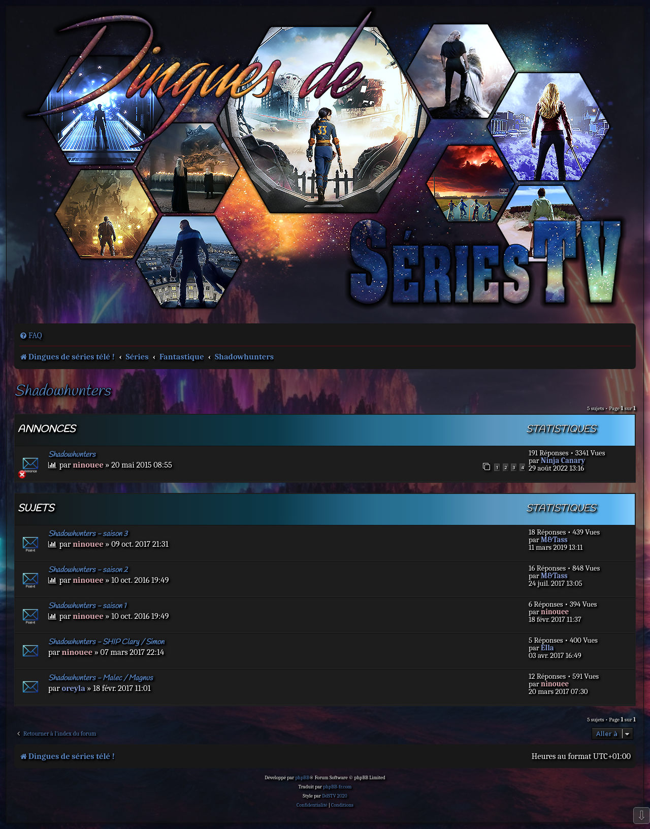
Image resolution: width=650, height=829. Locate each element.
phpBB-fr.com (337, 787)
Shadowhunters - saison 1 (87, 606)
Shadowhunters (62, 391)
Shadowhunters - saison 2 (88, 570)
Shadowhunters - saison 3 (87, 534)
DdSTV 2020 (334, 796)
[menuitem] (30, 335)
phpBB (302, 778)
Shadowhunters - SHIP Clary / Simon (106, 642)
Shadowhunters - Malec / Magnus (100, 678)
